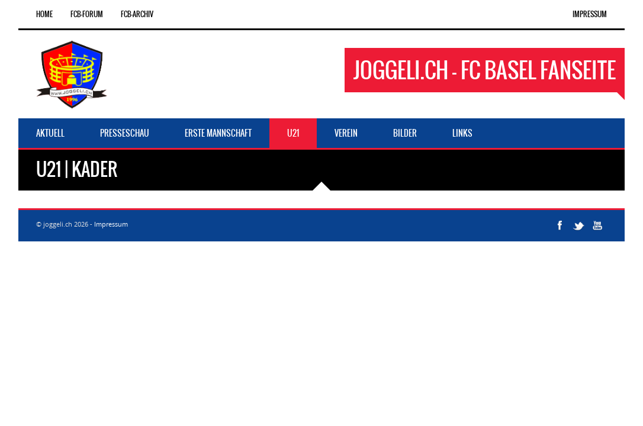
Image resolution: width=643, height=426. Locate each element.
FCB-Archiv (137, 14)
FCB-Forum (86, 14)
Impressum (590, 14)
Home (44, 14)
